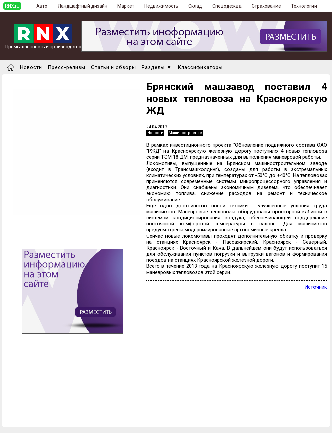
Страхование (266, 6)
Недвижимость (161, 6)
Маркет (125, 6)
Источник (315, 287)
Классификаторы (200, 67)
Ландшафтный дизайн (82, 6)
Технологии (304, 6)
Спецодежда (227, 6)
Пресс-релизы (66, 67)
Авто (41, 6)
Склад (195, 6)
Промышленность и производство (43, 44)
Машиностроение (185, 133)
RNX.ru (12, 6)
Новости (31, 67)
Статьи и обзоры (113, 67)
